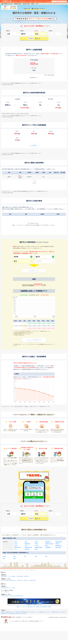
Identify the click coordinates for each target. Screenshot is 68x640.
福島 (14, 558)
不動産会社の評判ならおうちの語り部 (58, 611)
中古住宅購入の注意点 (19, 595)
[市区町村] (45, 257)
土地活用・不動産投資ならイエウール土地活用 (10, 611)
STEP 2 (22, 30)
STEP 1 (8, 30)
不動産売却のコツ (12, 580)
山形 (4, 558)
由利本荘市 (27, 549)
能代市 (46, 545)
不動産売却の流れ (23, 1)
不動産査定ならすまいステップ (45, 611)
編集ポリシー (19, 606)
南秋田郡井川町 (58, 545)
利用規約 (38, 606)
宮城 (36, 556)
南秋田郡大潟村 (17, 547)
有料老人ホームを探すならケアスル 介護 (18, 613)
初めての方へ (15, 1)
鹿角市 (36, 543)
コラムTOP (30, 1)
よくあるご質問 (47, 1)
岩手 (25, 556)
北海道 (4, 556)
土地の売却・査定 (26, 3)
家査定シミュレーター (38, 1)
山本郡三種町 (58, 547)
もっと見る (34, 145)
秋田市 (15, 541)
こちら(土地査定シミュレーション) (44, 344)
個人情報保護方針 (43, 606)
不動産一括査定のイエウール (6, 3)
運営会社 (49, 606)
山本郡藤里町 (48, 547)
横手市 (36, 549)
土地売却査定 (26, 576)
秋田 (46, 556)
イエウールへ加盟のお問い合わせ (29, 606)
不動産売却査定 (4, 576)
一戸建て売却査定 (19, 576)
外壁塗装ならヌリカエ (5, 613)
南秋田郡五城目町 (28, 547)
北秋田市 (57, 543)
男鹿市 (36, 541)
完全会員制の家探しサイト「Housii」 (8, 587)
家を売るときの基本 (5, 580)
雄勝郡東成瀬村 (58, 541)
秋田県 (32, 3)
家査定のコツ (26, 580)
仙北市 (15, 545)
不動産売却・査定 (17, 3)
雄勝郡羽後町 (48, 541)
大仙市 (26, 545)
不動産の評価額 (32, 580)
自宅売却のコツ (20, 580)
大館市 (26, 541)
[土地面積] (45, 261)
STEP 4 (50, 30)
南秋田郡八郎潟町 (38, 547)
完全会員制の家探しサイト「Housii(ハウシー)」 (29, 611)
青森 (14, 556)
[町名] (23, 261)
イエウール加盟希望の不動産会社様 (59, 1)
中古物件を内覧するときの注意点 (7, 595)
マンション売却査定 (11, 576)
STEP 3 (36, 30)
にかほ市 (37, 545)
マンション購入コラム (5, 591)
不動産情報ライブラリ (19, 83)
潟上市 (15, 543)
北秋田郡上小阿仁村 (49, 543)
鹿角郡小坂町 (27, 543)
